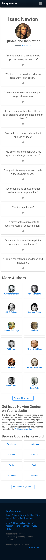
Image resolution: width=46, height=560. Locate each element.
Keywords (24, 515)
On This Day (17, 518)
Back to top (34, 547)
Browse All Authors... (23, 398)
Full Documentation (23, 429)
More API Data (12, 523)
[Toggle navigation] (40, 3)
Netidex (26, 545)
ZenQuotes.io (9, 3)
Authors (15, 515)
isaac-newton (26, 45)
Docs (8, 515)
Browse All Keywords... (23, 486)
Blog (32, 515)
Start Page (28, 518)
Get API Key (25, 523)
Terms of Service (21, 526)
